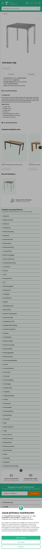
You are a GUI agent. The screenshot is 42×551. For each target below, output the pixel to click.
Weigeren (21, 547)
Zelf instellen (21, 542)
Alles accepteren (21, 538)
